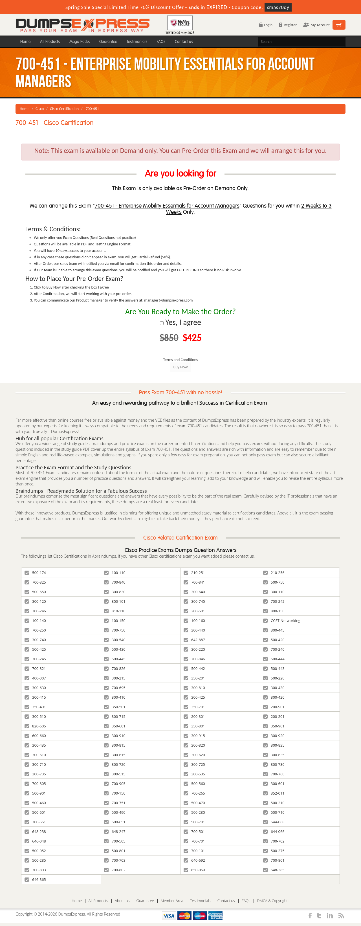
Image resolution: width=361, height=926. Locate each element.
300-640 (194, 591)
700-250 (35, 630)
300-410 (115, 697)
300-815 (115, 745)
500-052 (35, 850)
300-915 (194, 735)
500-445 (115, 658)
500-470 (194, 802)
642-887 (194, 639)
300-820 (194, 745)
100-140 (35, 620)
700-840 (115, 582)
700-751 (115, 802)
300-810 (194, 687)
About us (122, 901)
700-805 (35, 783)
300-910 (115, 735)
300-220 (194, 649)
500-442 (194, 668)
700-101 (194, 850)
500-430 (115, 649)
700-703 (115, 860)
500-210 (274, 802)
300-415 (35, 697)
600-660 (35, 735)
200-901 (274, 706)
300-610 (35, 754)
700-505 (115, 841)
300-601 (274, 783)
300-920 (274, 735)
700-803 (35, 869)
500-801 (115, 850)
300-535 (194, 774)
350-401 (35, 706)
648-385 (274, 869)
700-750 (115, 630)
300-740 (35, 639)
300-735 (35, 774)
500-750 (274, 582)
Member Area (172, 901)
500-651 (115, 821)
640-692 (194, 860)
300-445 (274, 630)
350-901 (274, 726)
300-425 (194, 697)
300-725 (194, 764)
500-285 (35, 860)
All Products (50, 41)
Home (25, 41)
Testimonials (137, 41)
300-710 (35, 764)
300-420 (274, 697)
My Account (316, 25)
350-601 (115, 726)
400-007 (35, 678)
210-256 (274, 572)
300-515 (115, 774)
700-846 (194, 658)
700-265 (194, 793)
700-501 (194, 831)
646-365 (35, 879)
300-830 (115, 591)
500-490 (115, 812)
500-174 (35, 572)
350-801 (194, 726)
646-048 (35, 841)
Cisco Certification (64, 108)
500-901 (35, 793)
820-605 (35, 726)
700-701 (194, 841)
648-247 (115, 831)
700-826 (115, 668)
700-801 (274, 860)
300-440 (194, 630)
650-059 (194, 869)
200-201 (274, 716)
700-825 (35, 582)
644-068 (274, 821)
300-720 (115, 764)
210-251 (194, 572)
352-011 (274, 793)
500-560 (194, 783)
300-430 (274, 687)
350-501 (115, 706)
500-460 (35, 802)
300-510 (35, 716)
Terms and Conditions (180, 359)
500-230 (194, 812)
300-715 (115, 716)
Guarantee (108, 41)
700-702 (274, 841)
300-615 (115, 754)
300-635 (274, 754)
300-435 (35, 745)
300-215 (115, 678)
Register (288, 25)
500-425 (35, 649)
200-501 (194, 610)
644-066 (274, 831)
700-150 (115, 793)
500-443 (274, 668)
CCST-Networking (281, 620)
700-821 (35, 668)
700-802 (115, 869)
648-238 (35, 831)
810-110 (115, 610)
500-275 (274, 850)
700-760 (274, 774)
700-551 (35, 821)
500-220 (274, 678)
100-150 (115, 620)
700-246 (35, 610)
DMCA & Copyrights (273, 901)
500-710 (274, 812)
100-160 (194, 620)
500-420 (274, 639)
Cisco (40, 108)
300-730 (274, 764)
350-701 (194, 706)
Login (265, 25)
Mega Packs (79, 41)
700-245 (35, 658)
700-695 (115, 687)
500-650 (35, 591)
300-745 (194, 601)
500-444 (274, 658)
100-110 (115, 572)
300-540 (115, 639)
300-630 (35, 687)
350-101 (115, 601)
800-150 (274, 610)
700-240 (274, 649)
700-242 (274, 601)
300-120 (35, 601)
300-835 (274, 745)
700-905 (115, 783)
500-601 (35, 812)
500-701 (194, 821)
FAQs (161, 41)
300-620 (194, 754)
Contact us (184, 41)
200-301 (194, 716)
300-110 (274, 591)
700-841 (194, 582)
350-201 (194, 678)
